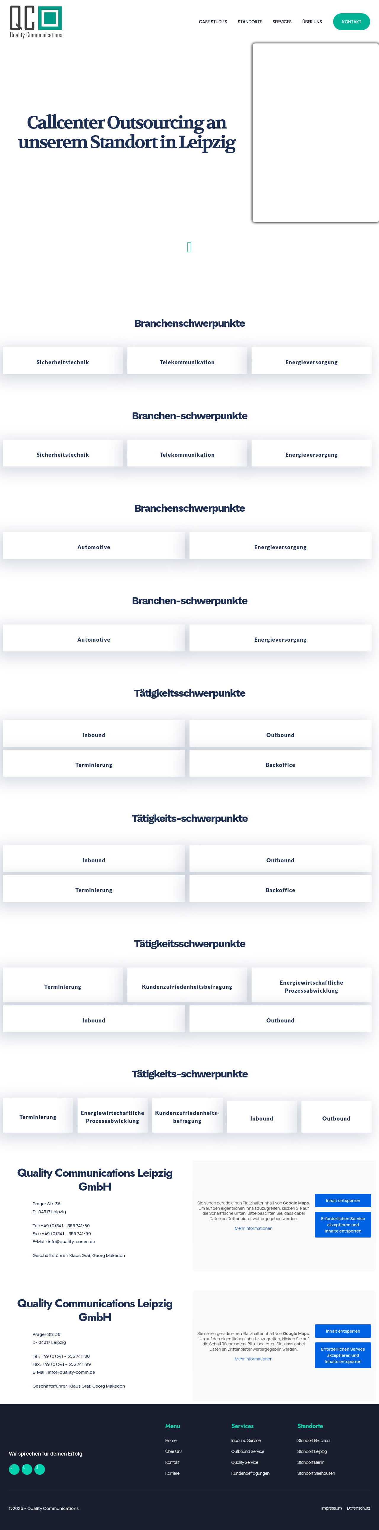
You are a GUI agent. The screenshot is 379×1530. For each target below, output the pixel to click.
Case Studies (213, 22)
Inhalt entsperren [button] (343, 1200)
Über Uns (312, 22)
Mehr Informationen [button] (253, 1228)
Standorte (250, 22)
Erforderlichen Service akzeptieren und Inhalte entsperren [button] (343, 1225)
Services (282, 22)
